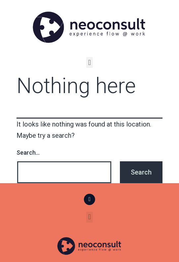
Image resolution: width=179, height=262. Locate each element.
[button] (89, 62)
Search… (28, 152)
